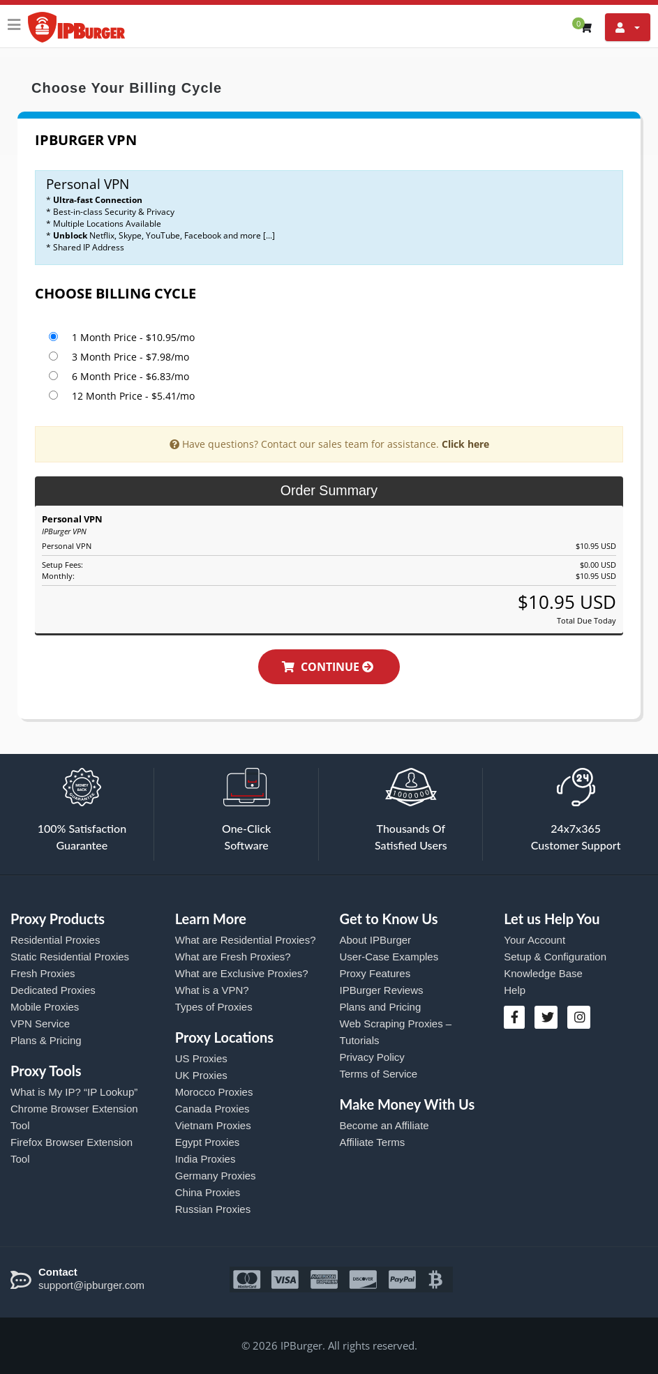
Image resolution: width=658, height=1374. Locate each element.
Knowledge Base (543, 973)
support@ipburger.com (91, 1285)
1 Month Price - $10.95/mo (133, 337)
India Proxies (205, 1159)
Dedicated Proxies (53, 990)
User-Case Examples (389, 956)
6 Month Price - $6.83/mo (130, 376)
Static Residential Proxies (69, 956)
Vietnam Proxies (213, 1125)
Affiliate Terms (372, 1142)
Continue (335, 666)
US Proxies (201, 1058)
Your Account (534, 940)
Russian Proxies (213, 1209)
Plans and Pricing (380, 1007)
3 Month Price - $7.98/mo (130, 356)
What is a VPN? (212, 990)
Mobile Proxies (44, 1007)
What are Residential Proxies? (245, 940)
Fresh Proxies (42, 973)
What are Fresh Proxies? (233, 956)
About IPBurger (376, 940)
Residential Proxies (55, 940)
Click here (465, 444)
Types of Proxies (214, 1007)
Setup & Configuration (555, 956)
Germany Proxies (215, 1176)
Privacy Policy (372, 1057)
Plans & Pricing (46, 1040)
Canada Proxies (212, 1109)
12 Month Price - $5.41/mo (133, 395)
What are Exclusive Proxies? (241, 973)
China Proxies (207, 1192)
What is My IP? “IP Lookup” (73, 1092)
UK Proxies (201, 1075)
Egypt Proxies (207, 1142)
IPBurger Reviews (382, 990)
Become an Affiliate (384, 1125)
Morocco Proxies (214, 1092)
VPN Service (40, 1023)
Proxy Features (375, 973)
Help (514, 990)
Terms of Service (379, 1074)
